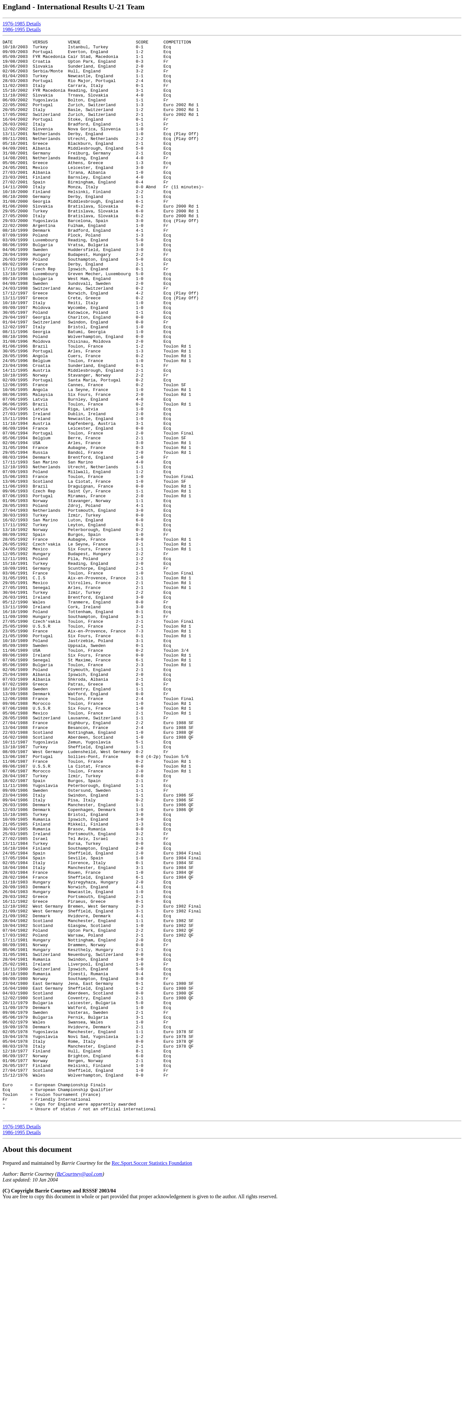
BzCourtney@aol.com (79, 1389)
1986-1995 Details (22, 29)
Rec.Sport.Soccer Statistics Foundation (152, 1378)
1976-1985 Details (22, 23)
